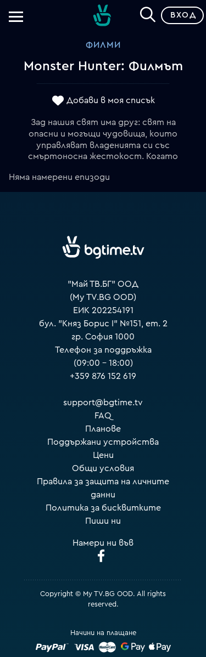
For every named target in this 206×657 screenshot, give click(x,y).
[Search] (147, 13)
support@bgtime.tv (103, 402)
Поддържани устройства (103, 442)
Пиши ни (103, 521)
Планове (103, 428)
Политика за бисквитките (103, 507)
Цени (103, 455)
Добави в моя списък (110, 100)
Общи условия (103, 468)
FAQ (103, 415)
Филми (103, 45)
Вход (183, 15)
